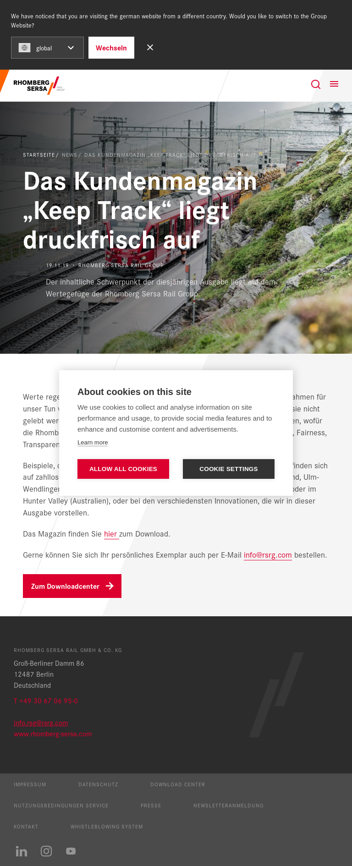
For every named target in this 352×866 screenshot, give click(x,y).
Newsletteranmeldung (228, 805)
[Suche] (315, 84)
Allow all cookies (123, 469)
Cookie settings (228, 469)
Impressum (30, 784)
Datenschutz (98, 784)
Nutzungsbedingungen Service (61, 805)
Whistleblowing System (107, 826)
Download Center (177, 784)
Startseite (39, 154)
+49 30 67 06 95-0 (48, 700)
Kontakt (26, 826)
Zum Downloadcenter (65, 586)
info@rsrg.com (268, 554)
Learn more (92, 442)
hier (110, 533)
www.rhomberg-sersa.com (53, 733)
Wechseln (111, 47)
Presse (151, 805)
